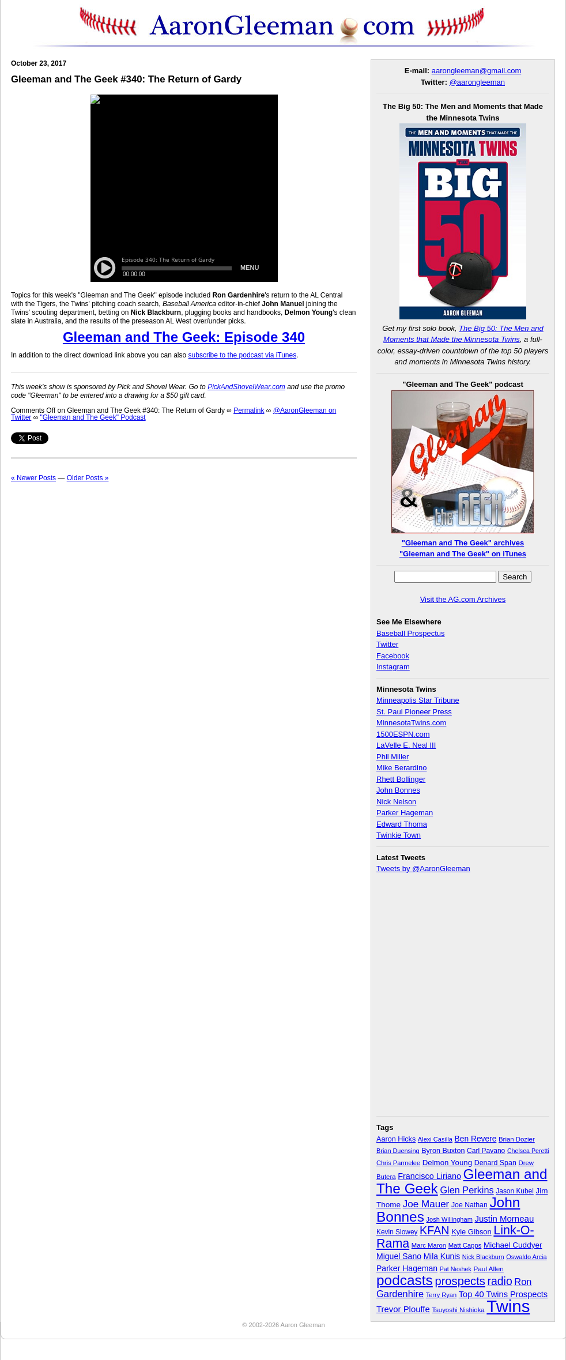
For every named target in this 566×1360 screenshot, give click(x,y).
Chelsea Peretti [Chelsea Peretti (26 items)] (528, 1150)
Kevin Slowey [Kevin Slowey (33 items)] (396, 1232)
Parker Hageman (404, 812)
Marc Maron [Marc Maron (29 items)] (429, 1245)
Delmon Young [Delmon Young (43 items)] (447, 1162)
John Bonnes (398, 790)
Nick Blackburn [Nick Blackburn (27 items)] (483, 1256)
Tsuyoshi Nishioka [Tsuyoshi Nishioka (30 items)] (458, 1309)
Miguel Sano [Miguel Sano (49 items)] (398, 1256)
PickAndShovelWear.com (246, 387)
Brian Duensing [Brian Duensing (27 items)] (398, 1150)
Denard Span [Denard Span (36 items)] (495, 1163)
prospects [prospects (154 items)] (460, 1281)
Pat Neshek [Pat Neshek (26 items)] (455, 1268)
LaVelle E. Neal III (406, 745)
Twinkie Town (398, 835)
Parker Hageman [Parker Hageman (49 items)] (406, 1268)
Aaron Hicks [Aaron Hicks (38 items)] (396, 1139)
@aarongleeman (477, 82)
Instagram (393, 666)
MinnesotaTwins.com (411, 722)
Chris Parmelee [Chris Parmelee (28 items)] (398, 1162)
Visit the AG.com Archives (463, 599)
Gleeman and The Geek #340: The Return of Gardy (126, 79)
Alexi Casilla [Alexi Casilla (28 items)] (435, 1139)
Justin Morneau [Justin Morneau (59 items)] (504, 1218)
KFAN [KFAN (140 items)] (434, 1230)
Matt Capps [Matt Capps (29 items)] (465, 1245)
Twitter (387, 644)
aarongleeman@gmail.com (477, 70)
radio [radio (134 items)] (500, 1281)
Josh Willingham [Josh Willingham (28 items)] (450, 1219)
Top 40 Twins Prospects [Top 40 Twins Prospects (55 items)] (503, 1294)
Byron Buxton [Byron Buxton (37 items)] (443, 1151)
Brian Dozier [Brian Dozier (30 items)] (517, 1139)
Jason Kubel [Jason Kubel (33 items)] (515, 1191)
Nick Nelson (396, 801)
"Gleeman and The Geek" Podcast (93, 417)
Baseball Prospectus (410, 633)
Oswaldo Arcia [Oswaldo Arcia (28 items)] (526, 1256)
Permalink (248, 410)
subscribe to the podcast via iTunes (242, 355)
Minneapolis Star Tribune (417, 700)
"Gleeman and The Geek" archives (463, 542)
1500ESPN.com (403, 734)
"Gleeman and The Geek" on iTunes (462, 553)
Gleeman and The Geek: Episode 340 (184, 337)
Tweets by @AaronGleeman (423, 868)
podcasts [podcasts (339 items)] (404, 1280)
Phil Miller (392, 756)
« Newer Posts (33, 478)
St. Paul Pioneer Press (414, 711)
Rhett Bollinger (400, 779)
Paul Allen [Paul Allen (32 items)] (488, 1268)
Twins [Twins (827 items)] (508, 1306)
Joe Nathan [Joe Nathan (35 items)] (469, 1205)
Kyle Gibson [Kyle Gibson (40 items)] (471, 1231)
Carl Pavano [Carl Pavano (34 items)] (486, 1151)
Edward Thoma (401, 824)
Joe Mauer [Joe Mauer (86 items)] (426, 1204)
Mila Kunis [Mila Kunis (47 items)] (442, 1256)
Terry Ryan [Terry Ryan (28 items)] (441, 1294)
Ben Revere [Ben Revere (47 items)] (476, 1139)
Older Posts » (88, 478)
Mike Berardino (401, 767)
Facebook (392, 655)
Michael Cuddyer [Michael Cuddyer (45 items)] (513, 1245)
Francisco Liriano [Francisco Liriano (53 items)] (429, 1176)
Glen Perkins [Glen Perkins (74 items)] (466, 1190)
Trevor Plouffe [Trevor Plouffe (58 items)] (403, 1309)
